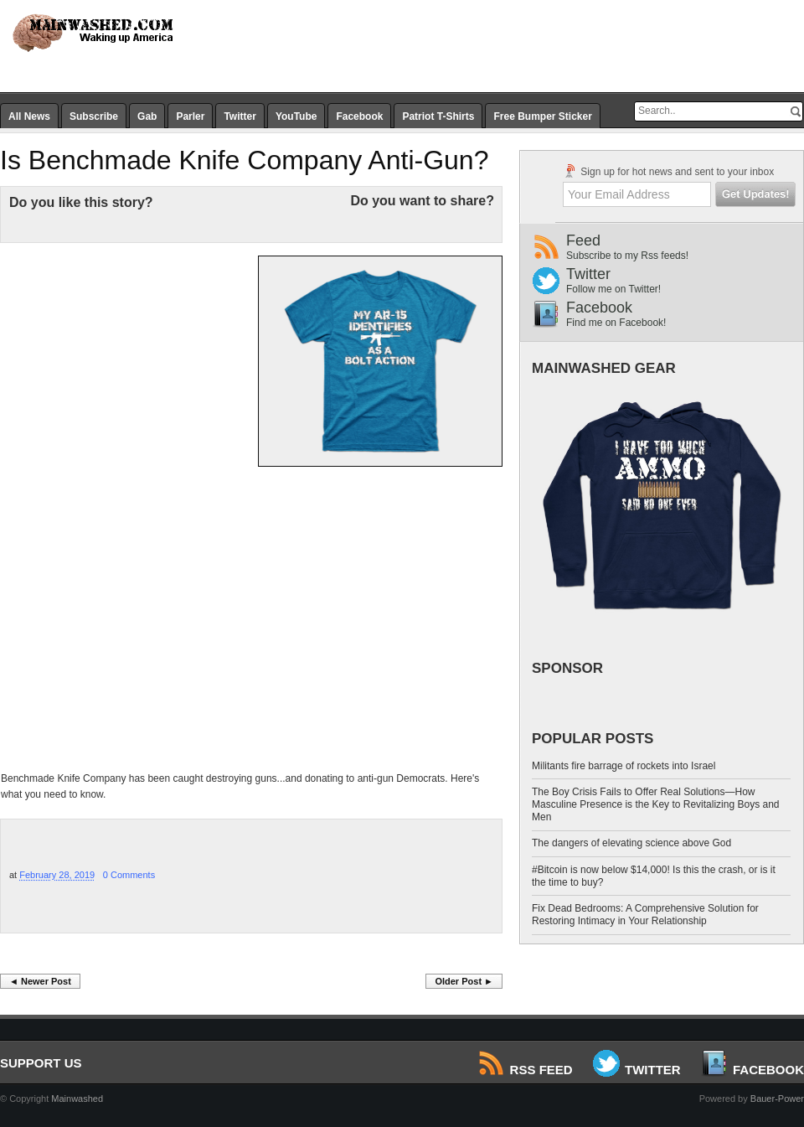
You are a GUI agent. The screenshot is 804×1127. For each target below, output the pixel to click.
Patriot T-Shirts (438, 116)
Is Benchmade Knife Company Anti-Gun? (244, 160)
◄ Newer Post (40, 981)
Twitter (239, 116)
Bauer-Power (777, 1098)
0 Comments (129, 875)
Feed (684, 246)
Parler (190, 116)
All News (29, 116)
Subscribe (94, 116)
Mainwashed (77, 1098)
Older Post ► (464, 981)
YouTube (296, 116)
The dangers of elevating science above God (631, 843)
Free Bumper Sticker (542, 116)
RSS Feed (526, 1069)
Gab (147, 116)
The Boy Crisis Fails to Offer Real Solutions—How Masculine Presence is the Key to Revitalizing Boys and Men (655, 804)
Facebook (359, 116)
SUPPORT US (41, 1063)
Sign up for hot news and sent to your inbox (668, 171)
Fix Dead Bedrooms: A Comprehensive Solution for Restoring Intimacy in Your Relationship (645, 914)
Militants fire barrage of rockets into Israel (623, 766)
